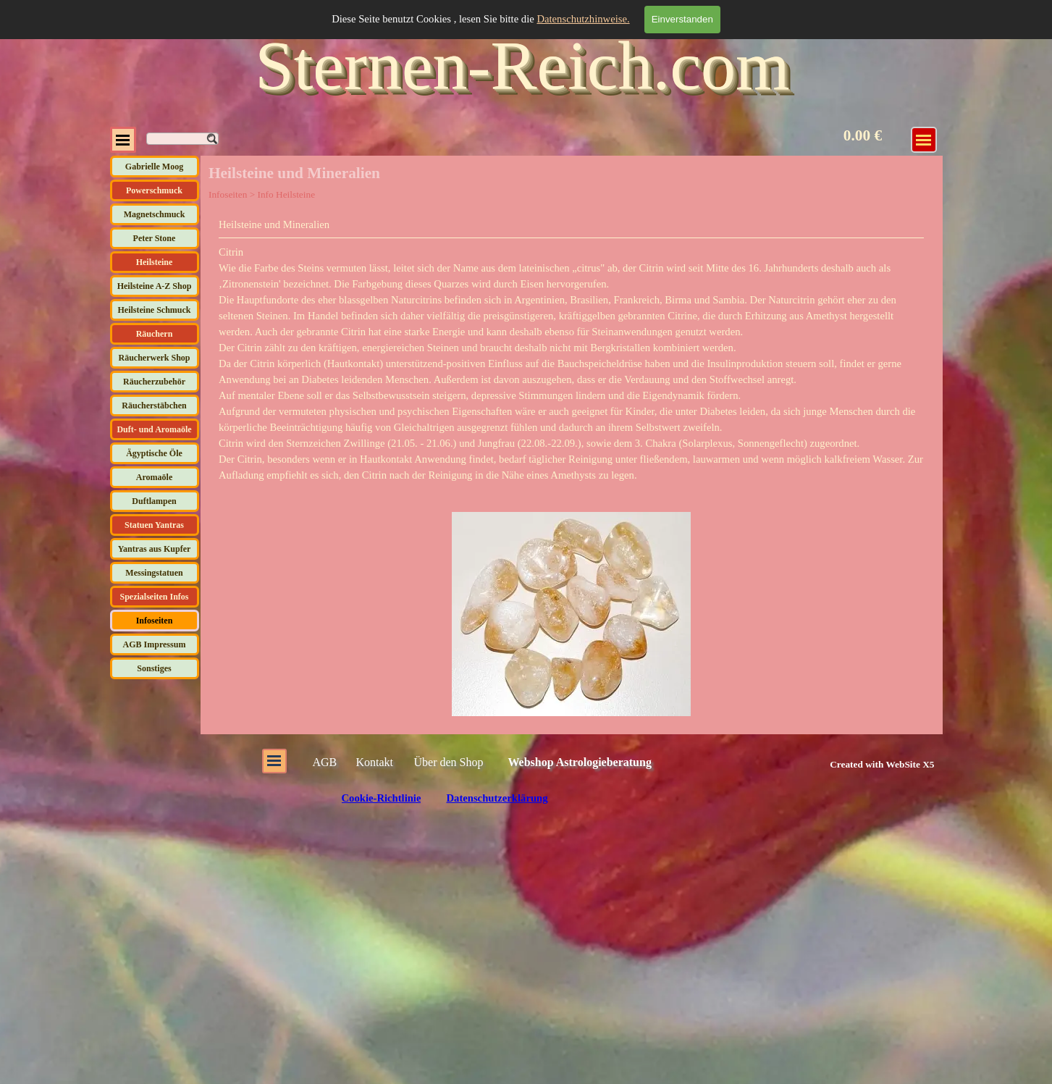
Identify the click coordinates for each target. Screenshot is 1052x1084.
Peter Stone (154, 238)
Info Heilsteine (286, 194)
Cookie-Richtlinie (381, 798)
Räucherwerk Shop (154, 358)
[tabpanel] (571, 350)
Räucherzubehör (154, 382)
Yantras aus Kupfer (154, 549)
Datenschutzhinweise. (582, 19)
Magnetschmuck (154, 214)
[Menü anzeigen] (924, 140)
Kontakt (375, 762)
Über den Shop (449, 762)
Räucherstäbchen (154, 405)
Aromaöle (154, 477)
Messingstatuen (153, 573)
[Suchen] (182, 139)
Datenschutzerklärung (496, 798)
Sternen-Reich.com (522, 65)
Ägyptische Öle (154, 453)
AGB (325, 762)
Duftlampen (154, 501)
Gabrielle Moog (154, 166)
